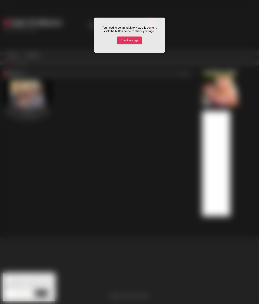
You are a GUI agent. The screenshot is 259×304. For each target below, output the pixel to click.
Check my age (129, 40)
